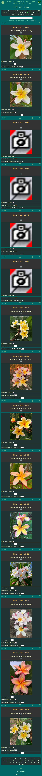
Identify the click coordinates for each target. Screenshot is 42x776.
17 (39, 11)
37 (24, 14)
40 (32, 14)
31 (38, 13)
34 (15, 14)
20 (9, 13)
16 (36, 11)
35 (18, 14)
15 (33, 11)
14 (31, 11)
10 (20, 11)
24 (20, 13)
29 (33, 13)
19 (6, 13)
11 (23, 11)
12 (25, 11)
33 (13, 14)
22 (14, 13)
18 (4, 13)
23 (17, 13)
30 (35, 13)
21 (12, 13)
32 (10, 14)
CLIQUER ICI (32, 20)
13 (28, 11)
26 (25, 13)
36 (21, 14)
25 (23, 13)
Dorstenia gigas (21, 771)
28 (30, 13)
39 (29, 14)
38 (26, 14)
